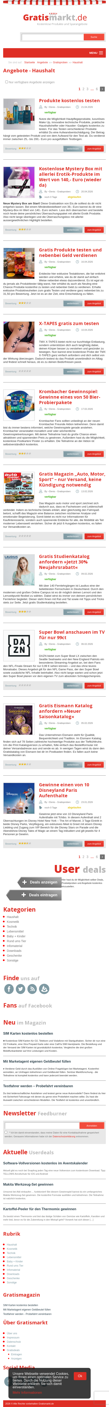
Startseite (29, 62)
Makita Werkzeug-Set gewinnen (28, 1184)
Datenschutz (14, 1341)
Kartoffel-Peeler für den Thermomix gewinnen (39, 1209)
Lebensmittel (15, 931)
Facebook (9, 989)
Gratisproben (60, 62)
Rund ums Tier (16, 941)
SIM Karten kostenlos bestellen (28, 1033)
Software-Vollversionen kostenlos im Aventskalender (45, 1163)
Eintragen (16, 1354)
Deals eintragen (43, 895)
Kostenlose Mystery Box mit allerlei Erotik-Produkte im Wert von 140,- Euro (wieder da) (70, 177)
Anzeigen (16, 1358)
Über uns (12, 1333)
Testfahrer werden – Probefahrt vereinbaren (38, 1086)
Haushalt (78, 62)
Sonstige (12, 960)
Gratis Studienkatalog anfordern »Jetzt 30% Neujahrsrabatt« (64, 561)
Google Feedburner (44, 989)
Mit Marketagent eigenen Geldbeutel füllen (37, 1061)
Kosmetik (13, 921)
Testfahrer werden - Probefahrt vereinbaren (27, 1314)
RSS (32, 989)
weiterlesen (73, 148)
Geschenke (14, 955)
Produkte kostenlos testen (69, 100)
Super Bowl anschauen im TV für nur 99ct (72, 634)
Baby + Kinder (16, 936)
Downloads (14, 950)
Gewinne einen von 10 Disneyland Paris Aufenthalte (64, 790)
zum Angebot (94, 148)
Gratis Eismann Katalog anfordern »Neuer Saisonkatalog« (66, 711)
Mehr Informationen (27, 1392)
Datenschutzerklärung (64, 1136)
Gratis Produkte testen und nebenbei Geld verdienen (70, 252)
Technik (12, 926)
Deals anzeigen (43, 882)
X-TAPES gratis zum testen (69, 323)
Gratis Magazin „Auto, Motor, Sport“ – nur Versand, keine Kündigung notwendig (72, 479)
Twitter (20, 989)
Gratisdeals (13, 1350)
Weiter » (102, 89)
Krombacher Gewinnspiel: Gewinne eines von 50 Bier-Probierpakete (69, 397)
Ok (80, 1376)
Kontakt (11, 1346)
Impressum (13, 1337)
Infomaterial (14, 946)
